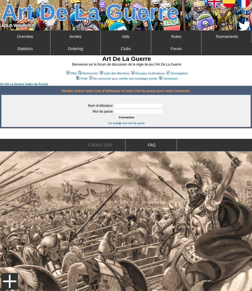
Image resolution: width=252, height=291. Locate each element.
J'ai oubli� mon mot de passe (126, 123)
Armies (76, 36)
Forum (176, 48)
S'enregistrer (177, 73)
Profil (81, 78)
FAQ (71, 73)
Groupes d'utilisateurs (148, 73)
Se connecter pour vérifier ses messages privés (123, 78)
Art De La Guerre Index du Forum (24, 84)
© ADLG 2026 (100, 145)
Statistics (25, 48)
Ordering (75, 48)
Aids (126, 36)
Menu (9, 281)
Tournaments (226, 36)
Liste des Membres (115, 73)
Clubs (126, 48)
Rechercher (88, 73)
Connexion (168, 78)
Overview (25, 36)
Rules (176, 36)
